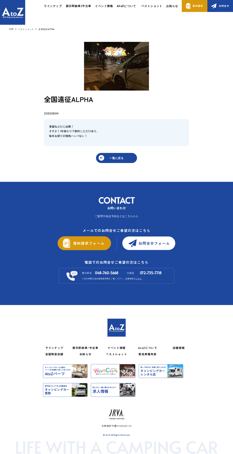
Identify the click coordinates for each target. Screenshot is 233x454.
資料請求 (198, 6)
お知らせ (172, 6)
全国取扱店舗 (54, 354)
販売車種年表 (148, 354)
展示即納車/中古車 (78, 6)
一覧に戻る (116, 158)
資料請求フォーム (88, 243)
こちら (139, 278)
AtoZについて (147, 348)
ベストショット (151, 6)
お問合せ (224, 6)
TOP (11, 29)
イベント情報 (104, 6)
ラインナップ (53, 6)
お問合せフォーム (154, 243)
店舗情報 (179, 348)
